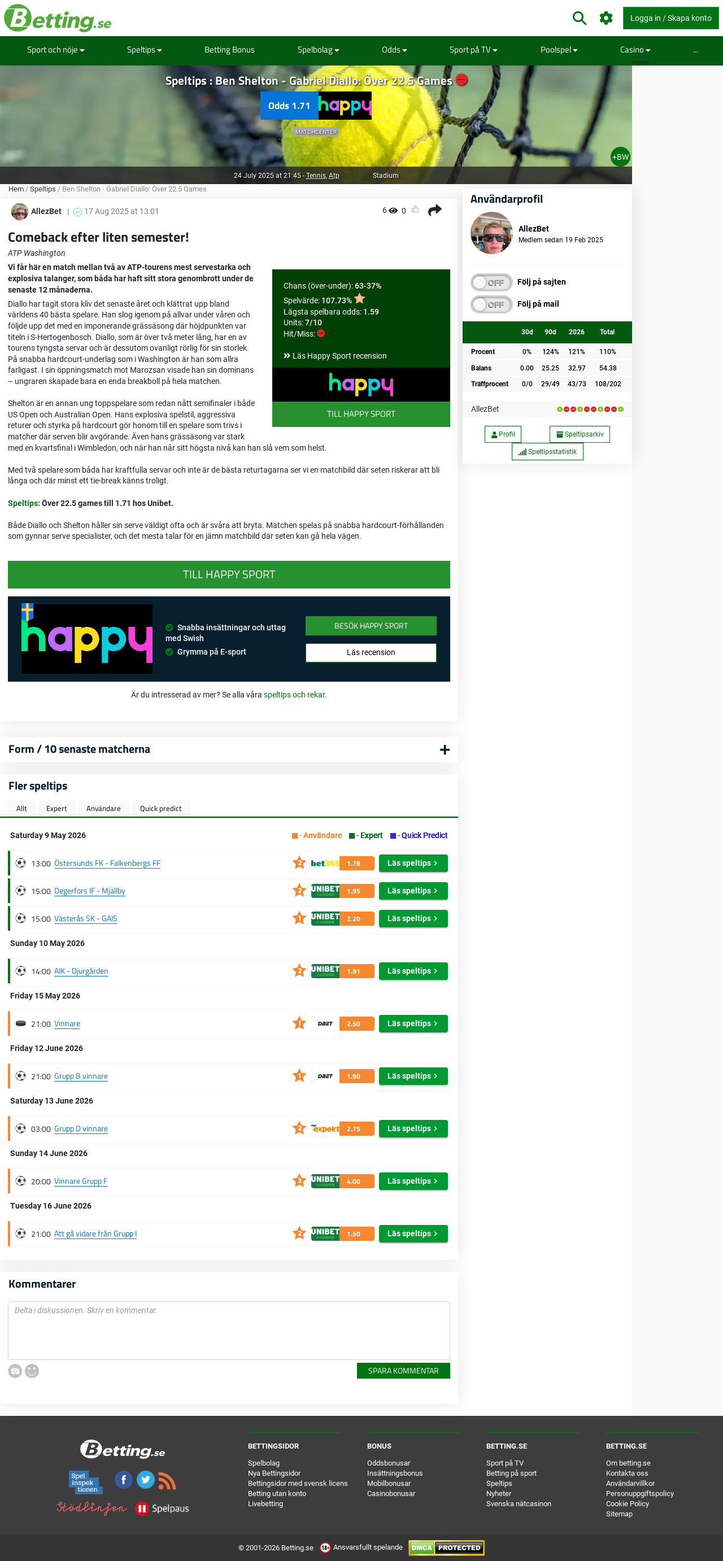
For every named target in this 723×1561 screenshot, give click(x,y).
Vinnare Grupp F (80, 1181)
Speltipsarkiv (580, 434)
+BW (620, 157)
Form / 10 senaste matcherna (79, 748)
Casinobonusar (391, 1493)
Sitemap (619, 1514)
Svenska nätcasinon (518, 1503)
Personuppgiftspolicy (640, 1493)
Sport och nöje (56, 49)
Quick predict (161, 808)
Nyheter (498, 1493)
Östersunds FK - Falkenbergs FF (107, 863)
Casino (635, 49)
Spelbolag (318, 49)
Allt (21, 808)
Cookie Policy (627, 1503)
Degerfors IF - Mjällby (89, 890)
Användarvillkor (630, 1483)
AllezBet (485, 408)
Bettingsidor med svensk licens (298, 1483)
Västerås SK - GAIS (85, 918)
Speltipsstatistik (547, 452)
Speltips (144, 49)
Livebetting (265, 1503)
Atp (334, 176)
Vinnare (67, 1023)
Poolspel (559, 49)
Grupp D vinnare (81, 1128)
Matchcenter (316, 132)
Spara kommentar (403, 1370)
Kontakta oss (627, 1473)
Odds (394, 49)
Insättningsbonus (395, 1473)
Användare (103, 808)
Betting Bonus (229, 49)
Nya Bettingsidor (274, 1473)
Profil (503, 434)
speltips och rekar (294, 694)
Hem (16, 189)
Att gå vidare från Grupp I (95, 1233)
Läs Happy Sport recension (340, 355)
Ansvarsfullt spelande (361, 1547)
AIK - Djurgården (81, 970)
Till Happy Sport (361, 413)
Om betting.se (628, 1463)
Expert (56, 808)
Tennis (316, 176)
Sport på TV (474, 49)
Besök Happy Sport (371, 625)
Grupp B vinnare (81, 1076)
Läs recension (371, 652)
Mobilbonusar (389, 1483)
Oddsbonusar (388, 1463)
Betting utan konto (277, 1493)
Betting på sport (511, 1473)
